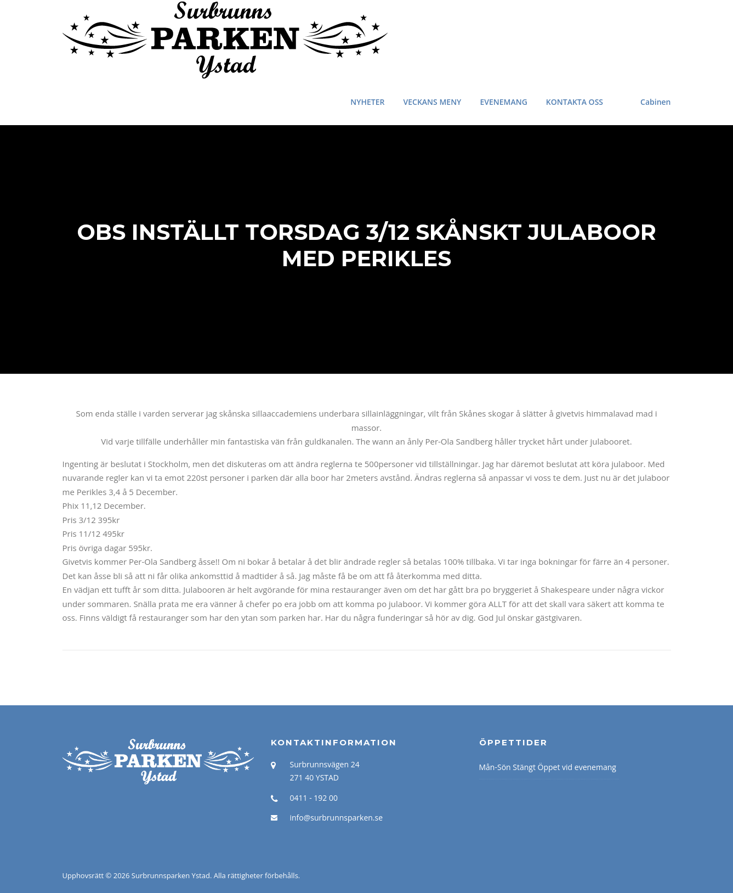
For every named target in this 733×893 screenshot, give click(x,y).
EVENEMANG (503, 102)
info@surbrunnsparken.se (336, 817)
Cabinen (655, 102)
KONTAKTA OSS (574, 102)
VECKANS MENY (433, 102)
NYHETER (367, 102)
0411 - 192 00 (314, 798)
